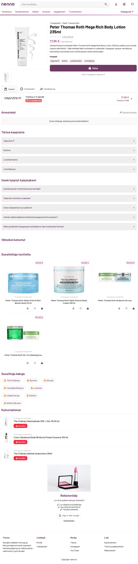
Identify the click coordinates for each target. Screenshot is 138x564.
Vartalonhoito (22, 11)
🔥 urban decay (12, 395)
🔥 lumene (36, 388)
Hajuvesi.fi (55, 61)
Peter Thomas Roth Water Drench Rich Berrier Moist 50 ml (23, 301)
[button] (69, 515)
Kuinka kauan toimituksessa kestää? (22, 188)
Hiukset (46, 11)
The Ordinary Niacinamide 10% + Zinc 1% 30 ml (36, 421)
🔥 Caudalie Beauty (14, 388)
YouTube (74, 550)
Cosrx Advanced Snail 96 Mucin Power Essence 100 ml (41, 437)
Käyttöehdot (69, 520)
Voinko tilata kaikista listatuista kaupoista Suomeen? (31, 217)
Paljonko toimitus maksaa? (17, 198)
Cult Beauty (89, 61)
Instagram (75, 546)
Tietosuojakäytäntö (114, 546)
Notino (65, 61)
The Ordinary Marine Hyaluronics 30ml (33, 453)
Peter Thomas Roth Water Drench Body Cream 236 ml (69, 301)
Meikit (35, 11)
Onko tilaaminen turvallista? (18, 207)
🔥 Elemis (31, 395)
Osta (93, 68)
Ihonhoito (7, 11)
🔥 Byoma (32, 380)
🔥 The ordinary (12, 380)
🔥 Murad (48, 380)
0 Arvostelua (67, 36)
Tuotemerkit (75, 11)
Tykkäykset (42, 546)
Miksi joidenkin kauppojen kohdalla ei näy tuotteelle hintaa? (34, 226)
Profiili (39, 542)
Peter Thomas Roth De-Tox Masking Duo (23, 355)
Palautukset (109, 550)
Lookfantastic (76, 61)
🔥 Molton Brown (12, 403)
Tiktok (73, 542)
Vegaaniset (59, 11)
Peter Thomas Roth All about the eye (115, 300)
